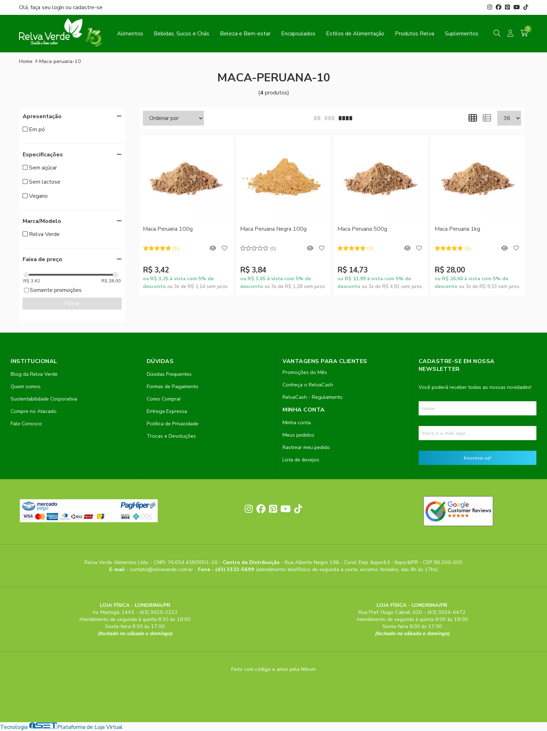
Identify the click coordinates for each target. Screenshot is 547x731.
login (58, 7)
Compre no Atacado (34, 411)
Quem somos (26, 386)
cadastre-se (88, 7)
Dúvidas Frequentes (169, 374)
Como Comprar (164, 398)
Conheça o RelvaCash (308, 384)
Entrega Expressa (167, 411)
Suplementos (461, 34)
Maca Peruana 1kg (457, 229)
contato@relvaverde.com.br (162, 569)
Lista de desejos (301, 459)
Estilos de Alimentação (355, 34)
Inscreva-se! (477, 457)
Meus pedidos (298, 434)
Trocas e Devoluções (171, 435)
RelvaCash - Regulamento (313, 397)
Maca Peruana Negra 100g (273, 229)
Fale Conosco (26, 423)
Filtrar (72, 303)
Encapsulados (298, 34)
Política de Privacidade (172, 423)
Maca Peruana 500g (362, 229)
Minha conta (297, 422)
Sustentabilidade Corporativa (44, 398)
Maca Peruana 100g (168, 229)
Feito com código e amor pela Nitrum (273, 669)
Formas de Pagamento (172, 386)
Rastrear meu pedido (306, 447)
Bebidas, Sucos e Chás (181, 34)
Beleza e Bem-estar (245, 34)
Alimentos (130, 34)
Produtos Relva (414, 34)
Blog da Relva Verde (34, 374)
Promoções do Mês (305, 372)
